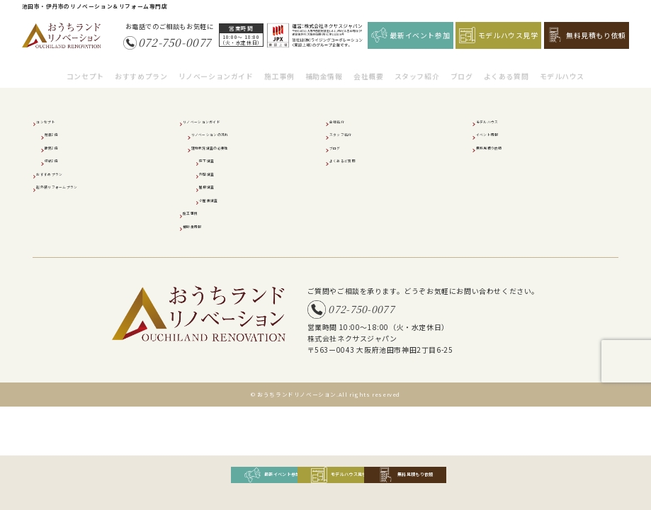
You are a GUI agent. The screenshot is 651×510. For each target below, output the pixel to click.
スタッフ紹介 (417, 68)
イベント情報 (500, 133)
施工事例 (279, 68)
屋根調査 (216, 186)
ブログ (462, 68)
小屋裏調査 (220, 199)
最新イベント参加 (411, 35)
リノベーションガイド (216, 68)
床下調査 (216, 159)
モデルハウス (562, 68)
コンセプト (85, 68)
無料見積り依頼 (503, 147)
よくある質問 (506, 68)
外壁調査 (216, 173)
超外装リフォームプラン (77, 186)
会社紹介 (346, 120)
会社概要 (368, 68)
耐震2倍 (60, 133)
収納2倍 (60, 159)
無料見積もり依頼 (586, 35)
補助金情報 (324, 68)
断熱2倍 (60, 147)
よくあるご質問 (356, 159)
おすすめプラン (141, 68)
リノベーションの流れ (229, 133)
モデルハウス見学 (498, 35)
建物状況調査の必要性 (229, 147)
